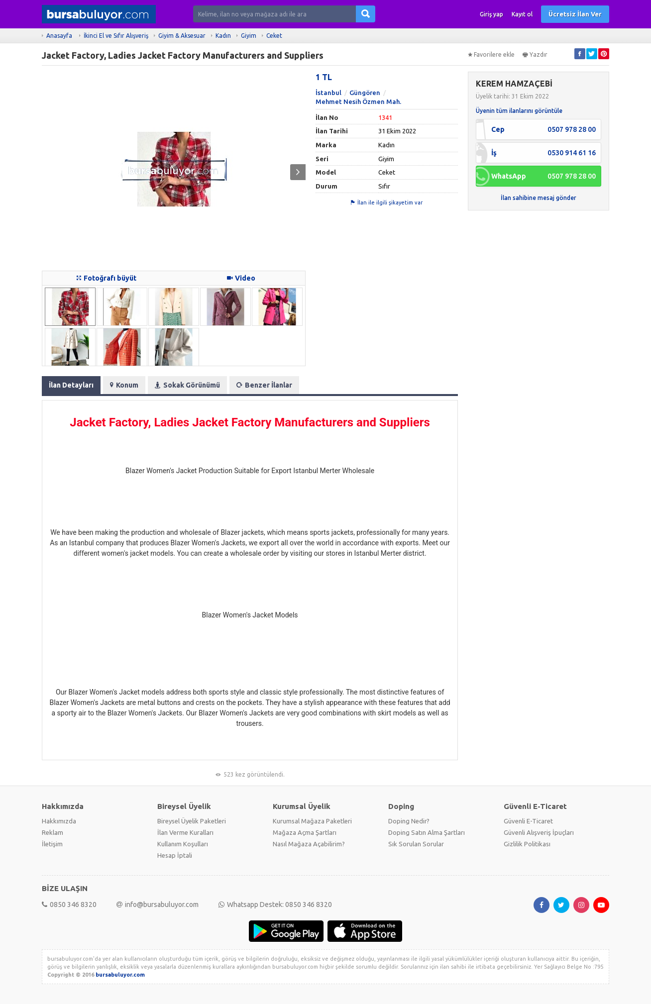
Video (241, 278)
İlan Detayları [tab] (71, 385)
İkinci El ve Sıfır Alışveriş (116, 35)
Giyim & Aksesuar (182, 35)
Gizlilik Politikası (527, 843)
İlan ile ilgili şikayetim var (387, 202)
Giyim (248, 35)
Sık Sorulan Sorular (416, 843)
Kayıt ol (522, 14)
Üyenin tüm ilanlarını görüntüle (519, 110)
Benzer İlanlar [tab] (264, 385)
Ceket (274, 35)
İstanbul (328, 92)
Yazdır (535, 54)
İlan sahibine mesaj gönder (538, 198)
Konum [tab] (124, 385)
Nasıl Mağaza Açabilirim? (309, 843)
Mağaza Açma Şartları (304, 832)
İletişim (52, 843)
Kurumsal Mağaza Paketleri (312, 820)
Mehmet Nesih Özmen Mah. (358, 101)
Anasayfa (59, 35)
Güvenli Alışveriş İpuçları (539, 832)
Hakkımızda (59, 820)
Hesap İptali (174, 855)
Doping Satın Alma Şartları (426, 832)
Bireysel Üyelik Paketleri (191, 820)
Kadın (223, 35)
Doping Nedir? (409, 820)
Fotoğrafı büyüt (106, 278)
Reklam (52, 832)
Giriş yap (491, 14)
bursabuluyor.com (120, 975)
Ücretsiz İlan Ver (575, 13)
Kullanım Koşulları (182, 843)
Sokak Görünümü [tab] (187, 385)
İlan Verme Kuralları (185, 832)
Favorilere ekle (491, 54)
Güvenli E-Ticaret (528, 820)
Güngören (364, 92)
